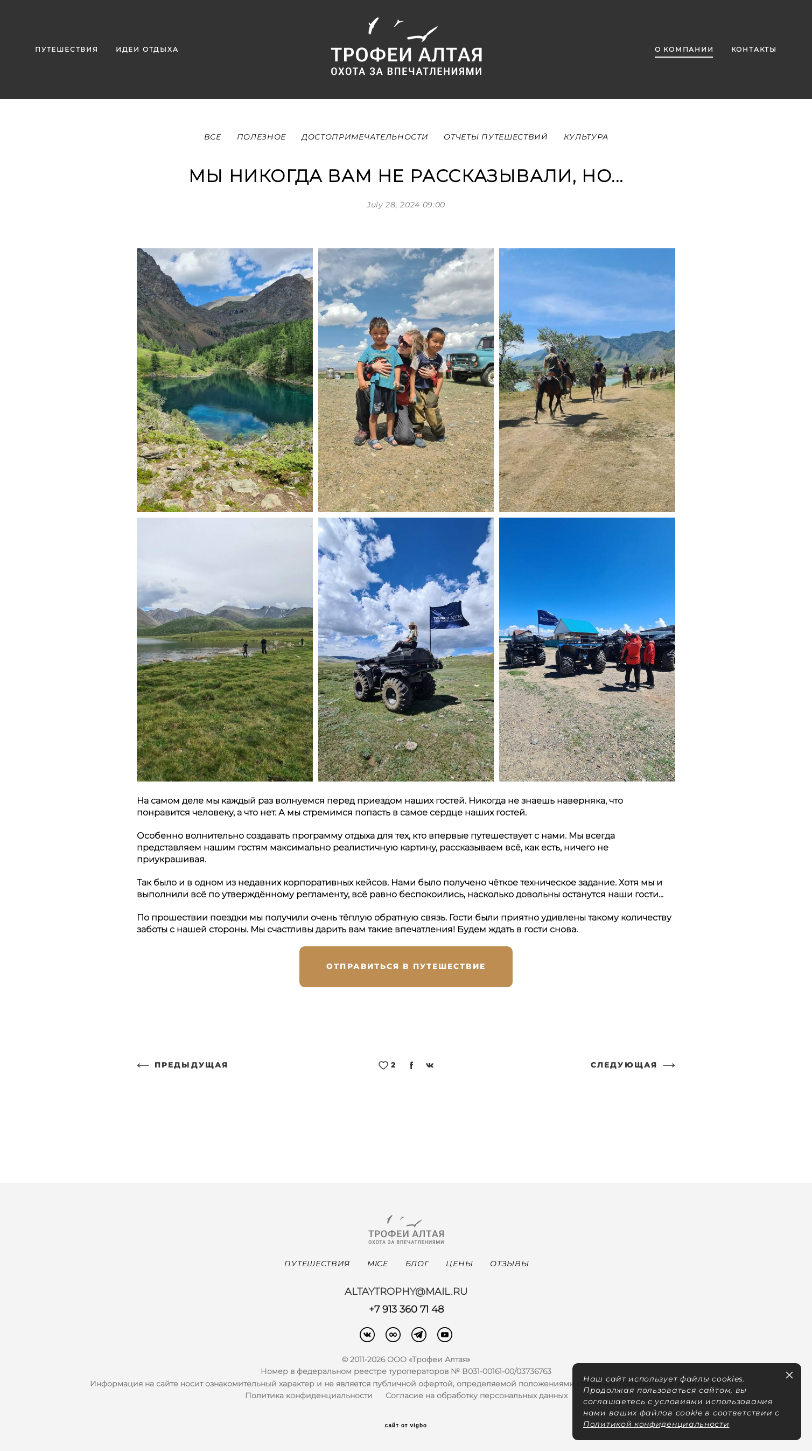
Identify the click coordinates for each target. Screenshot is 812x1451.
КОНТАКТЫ (754, 49)
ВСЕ (214, 137)
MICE (377, 1263)
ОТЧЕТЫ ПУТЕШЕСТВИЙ (497, 137)
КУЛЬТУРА (586, 137)
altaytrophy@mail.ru (406, 1291)
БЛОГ (417, 1263)
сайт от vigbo (406, 1425)
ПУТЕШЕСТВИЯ (67, 49)
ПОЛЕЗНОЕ (263, 137)
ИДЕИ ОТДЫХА (147, 49)
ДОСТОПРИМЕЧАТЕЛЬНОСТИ (366, 137)
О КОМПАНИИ (684, 49)
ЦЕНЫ (459, 1263)
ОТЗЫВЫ (509, 1263)
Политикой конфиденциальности (656, 1424)
